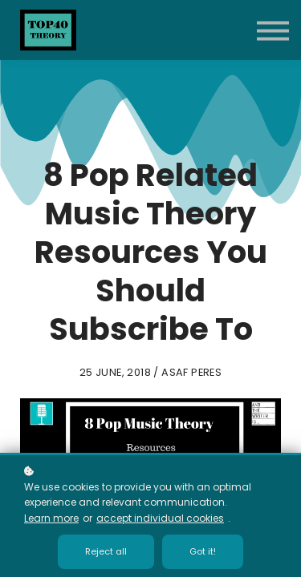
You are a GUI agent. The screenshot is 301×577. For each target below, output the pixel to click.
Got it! (202, 551)
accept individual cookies (160, 518)
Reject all (106, 551)
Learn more (51, 518)
